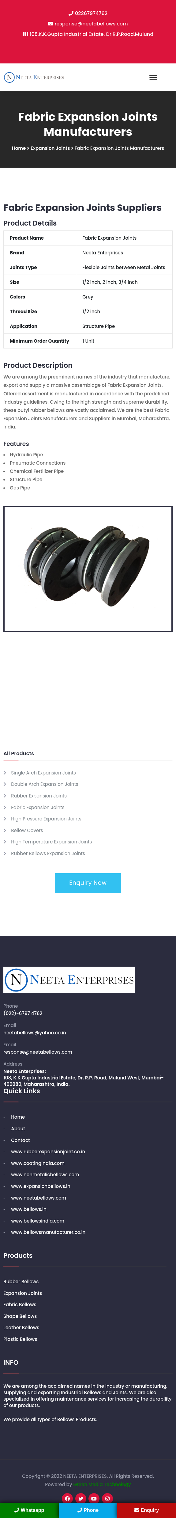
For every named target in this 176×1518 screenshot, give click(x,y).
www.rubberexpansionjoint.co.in (48, 1151)
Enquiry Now (88, 883)
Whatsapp (29, 1510)
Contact (20, 1140)
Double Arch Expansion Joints (44, 784)
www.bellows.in (28, 1209)
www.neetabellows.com (38, 1198)
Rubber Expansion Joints (39, 796)
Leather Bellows (21, 1327)
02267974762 (91, 13)
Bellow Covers (27, 830)
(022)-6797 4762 (22, 1013)
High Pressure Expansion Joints (46, 819)
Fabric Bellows (19, 1304)
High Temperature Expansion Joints (51, 842)
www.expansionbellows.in (40, 1186)
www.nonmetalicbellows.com (45, 1174)
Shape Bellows (20, 1316)
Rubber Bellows (21, 1281)
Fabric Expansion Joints (37, 807)
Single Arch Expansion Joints (43, 773)
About (18, 1128)
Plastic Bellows (20, 1339)
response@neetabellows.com (91, 23)
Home (19, 148)
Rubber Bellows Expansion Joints (48, 853)
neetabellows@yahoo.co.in (34, 1032)
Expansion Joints (51, 148)
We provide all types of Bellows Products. (50, 1419)
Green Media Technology (102, 1484)
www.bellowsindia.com (37, 1221)
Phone (88, 1510)
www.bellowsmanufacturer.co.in (48, 1232)
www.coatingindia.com (38, 1163)
